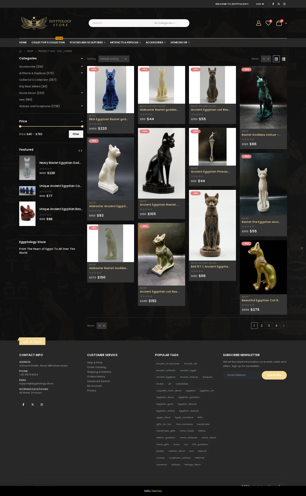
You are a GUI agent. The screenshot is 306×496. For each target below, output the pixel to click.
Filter (76, 134)
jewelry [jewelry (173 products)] (160, 451)
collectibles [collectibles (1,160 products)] (182, 383)
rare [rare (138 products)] (191, 451)
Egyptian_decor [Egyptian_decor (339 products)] (165, 397)
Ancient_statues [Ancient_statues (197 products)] (189, 377)
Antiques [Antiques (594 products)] (207, 377)
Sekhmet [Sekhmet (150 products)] (199, 457)
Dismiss (157, 491)
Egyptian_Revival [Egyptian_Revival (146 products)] (187, 404)
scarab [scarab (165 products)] (160, 457)
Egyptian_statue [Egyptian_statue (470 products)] (165, 410)
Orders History (96, 376)
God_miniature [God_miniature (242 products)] (184, 424)
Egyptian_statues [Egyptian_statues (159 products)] (189, 410)
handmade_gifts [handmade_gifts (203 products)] (165, 430)
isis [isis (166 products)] (186, 444)
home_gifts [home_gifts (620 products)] (162, 444)
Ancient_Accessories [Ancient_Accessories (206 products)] (168, 363)
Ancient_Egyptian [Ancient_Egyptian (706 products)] (166, 377)
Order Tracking (96, 367)
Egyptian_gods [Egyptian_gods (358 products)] (164, 404)
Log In (260, 3)
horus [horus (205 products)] (177, 444)
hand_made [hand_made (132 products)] (187, 430)
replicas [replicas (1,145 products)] (202, 451)
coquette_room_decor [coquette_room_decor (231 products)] (168, 390)
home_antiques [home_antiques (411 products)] (189, 437)
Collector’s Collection (48, 41)
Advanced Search (98, 381)
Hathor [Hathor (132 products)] (201, 430)
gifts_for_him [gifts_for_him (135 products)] (164, 424)
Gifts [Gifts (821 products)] (200, 417)
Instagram (42, 404)
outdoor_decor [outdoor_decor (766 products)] (176, 451)
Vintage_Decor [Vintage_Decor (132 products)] (192, 464)
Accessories (154, 42)
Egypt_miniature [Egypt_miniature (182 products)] (184, 417)
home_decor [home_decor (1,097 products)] (209, 437)
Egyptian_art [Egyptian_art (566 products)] (207, 390)
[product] (110, 89)
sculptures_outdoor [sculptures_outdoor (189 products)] (180, 457)
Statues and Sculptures (86, 42)
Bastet (92, 115)
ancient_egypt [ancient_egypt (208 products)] (188, 370)
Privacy (91, 390)
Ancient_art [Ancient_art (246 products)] (190, 363)
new (22, 100)
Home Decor (179, 42)
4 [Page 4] (276, 326)
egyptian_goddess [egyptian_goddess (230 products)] (189, 397)
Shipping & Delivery (99, 372)
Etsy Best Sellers (157, 106)
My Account (94, 386)
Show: (255, 59)
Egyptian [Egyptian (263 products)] (190, 390)
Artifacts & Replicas (124, 42)
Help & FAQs (94, 362)
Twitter (32, 404)
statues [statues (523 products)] (176, 464)
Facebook (23, 404)
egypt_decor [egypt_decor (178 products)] (163, 417)
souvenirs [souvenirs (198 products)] (161, 464)
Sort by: (91, 59)
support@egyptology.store (36, 383)
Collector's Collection (33, 80)
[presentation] (79, 150)
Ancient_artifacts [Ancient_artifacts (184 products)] (166, 370)
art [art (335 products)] (169, 383)
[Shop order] (113, 59)
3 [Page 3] (269, 326)
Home (23, 42)
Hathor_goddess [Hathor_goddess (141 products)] (165, 437)
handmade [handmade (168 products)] (203, 424)
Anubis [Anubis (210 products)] (160, 383)
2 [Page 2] (262, 326)
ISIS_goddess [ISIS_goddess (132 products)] (200, 444)
